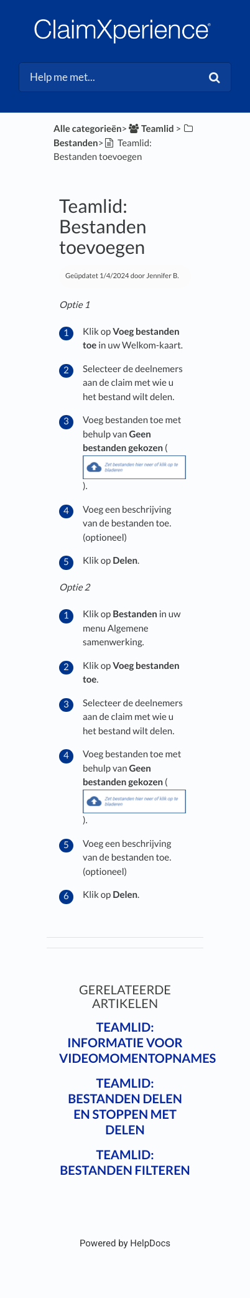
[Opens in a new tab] (125, 1243)
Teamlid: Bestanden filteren (125, 1162)
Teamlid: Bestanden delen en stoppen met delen (125, 1106)
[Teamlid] (150, 128)
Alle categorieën (87, 128)
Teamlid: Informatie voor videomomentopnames (137, 1043)
